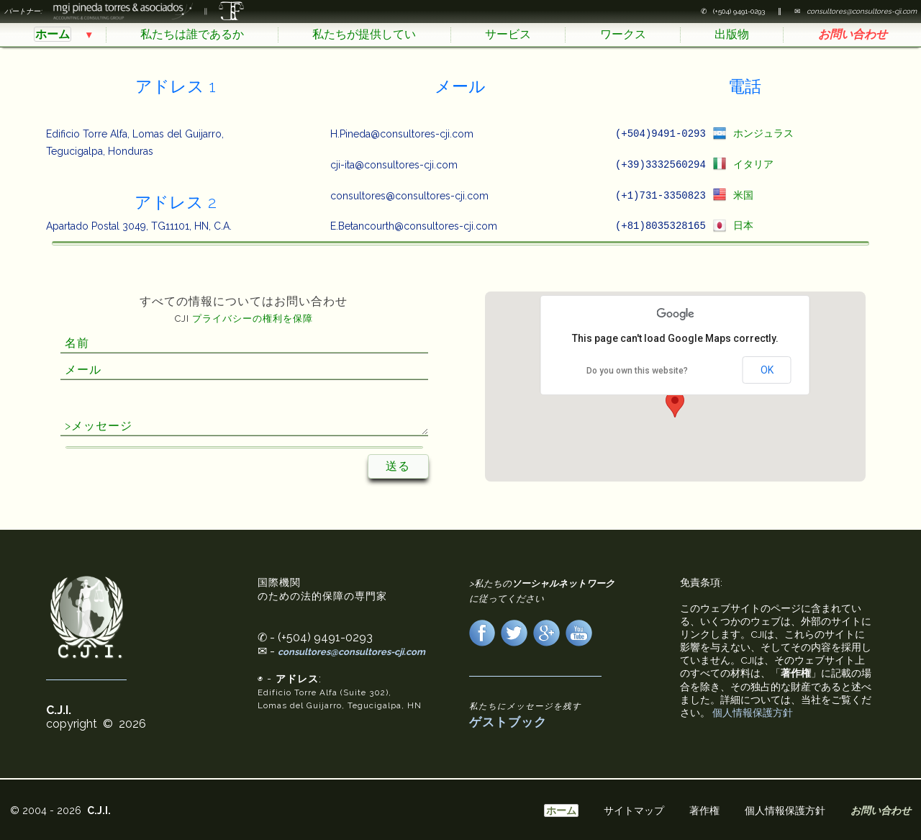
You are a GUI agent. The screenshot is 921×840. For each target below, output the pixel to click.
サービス (508, 34)
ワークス (623, 34)
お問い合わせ (852, 34)
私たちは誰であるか (192, 34)
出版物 (731, 34)
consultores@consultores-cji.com (351, 654)
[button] (675, 406)
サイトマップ (634, 810)
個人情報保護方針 (752, 715)
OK (767, 372)
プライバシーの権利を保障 (252, 320)
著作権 (704, 810)
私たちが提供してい (364, 34)
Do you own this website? (637, 373)
